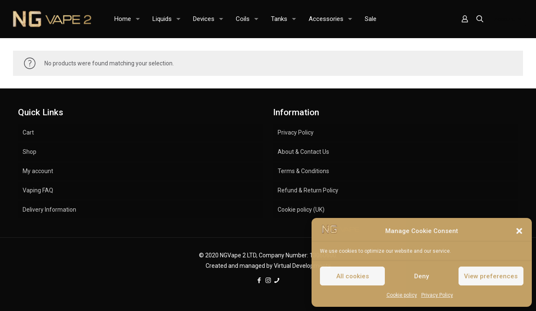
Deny (421, 276)
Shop (29, 151)
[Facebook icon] (259, 280)
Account (508, 19)
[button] (519, 231)
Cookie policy (402, 295)
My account (38, 171)
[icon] (277, 280)
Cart (28, 132)
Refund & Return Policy (308, 190)
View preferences (491, 276)
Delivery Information (49, 209)
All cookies (352, 276)
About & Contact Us (303, 151)
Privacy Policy (437, 295)
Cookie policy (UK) (301, 209)
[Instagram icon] (268, 280)
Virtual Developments (302, 265)
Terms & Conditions (303, 171)
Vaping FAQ (38, 190)
